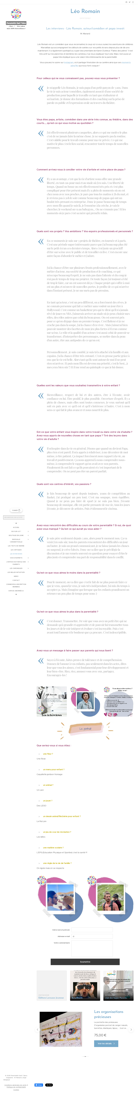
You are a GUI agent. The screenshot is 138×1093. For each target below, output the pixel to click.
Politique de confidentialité (16, 1087)
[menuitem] (16, 527)
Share (39, 1085)
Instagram (69, 62)
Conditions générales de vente (15, 1085)
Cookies (16, 1090)
